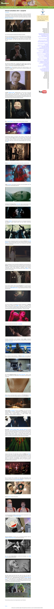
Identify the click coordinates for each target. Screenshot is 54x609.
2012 (48, 87)
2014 (48, 85)
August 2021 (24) (46, 32)
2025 (48, 23)
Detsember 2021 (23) (45, 28)
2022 (48, 26)
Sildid (27, 7)
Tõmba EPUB (43, 11)
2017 (48, 82)
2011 (48, 88)
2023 (48, 25)
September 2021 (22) (45, 31)
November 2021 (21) (46, 29)
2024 (48, 24)
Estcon (6, 606)
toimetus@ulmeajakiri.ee (41, 20)
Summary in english (35, 7)
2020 (48, 79)
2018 (48, 81)
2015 (48, 84)
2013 (48, 86)
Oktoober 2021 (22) (46, 30)
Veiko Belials (7, 12)
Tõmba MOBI (43, 14)
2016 (48, 83)
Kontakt (30, 7)
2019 (48, 80)
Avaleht (19, 7)
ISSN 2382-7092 (50, 7)
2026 (48, 22)
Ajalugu (22, 7)
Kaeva (25, 7)
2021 (48, 27)
